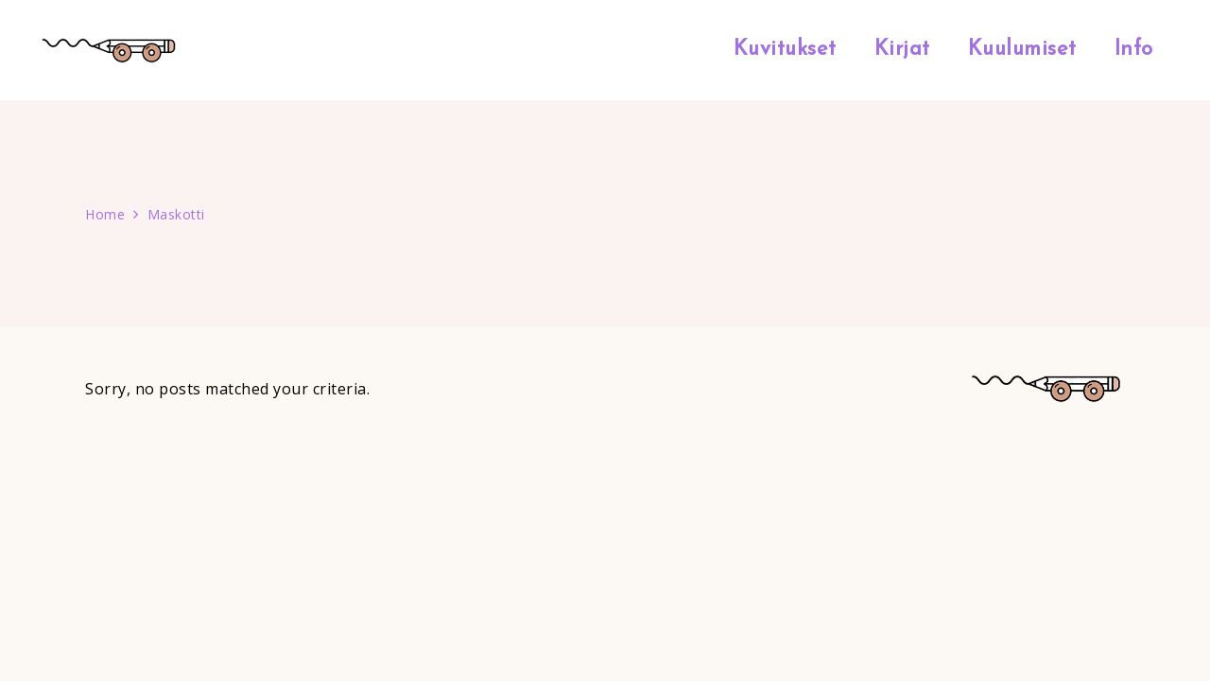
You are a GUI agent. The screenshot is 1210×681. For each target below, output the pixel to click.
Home (105, 214)
